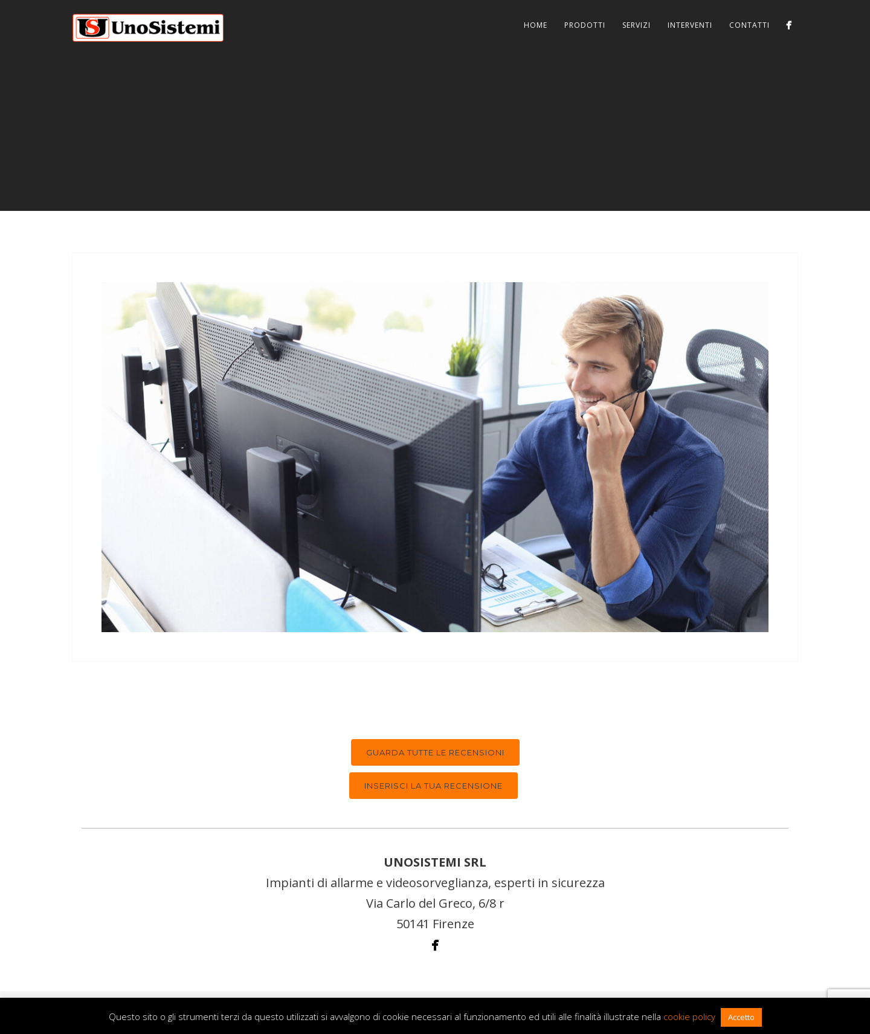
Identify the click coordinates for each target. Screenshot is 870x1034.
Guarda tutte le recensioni (435, 752)
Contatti (749, 25)
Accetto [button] (741, 1017)
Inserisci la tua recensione (433, 785)
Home (535, 25)
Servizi (636, 25)
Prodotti (584, 25)
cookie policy (689, 1016)
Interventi (690, 25)
